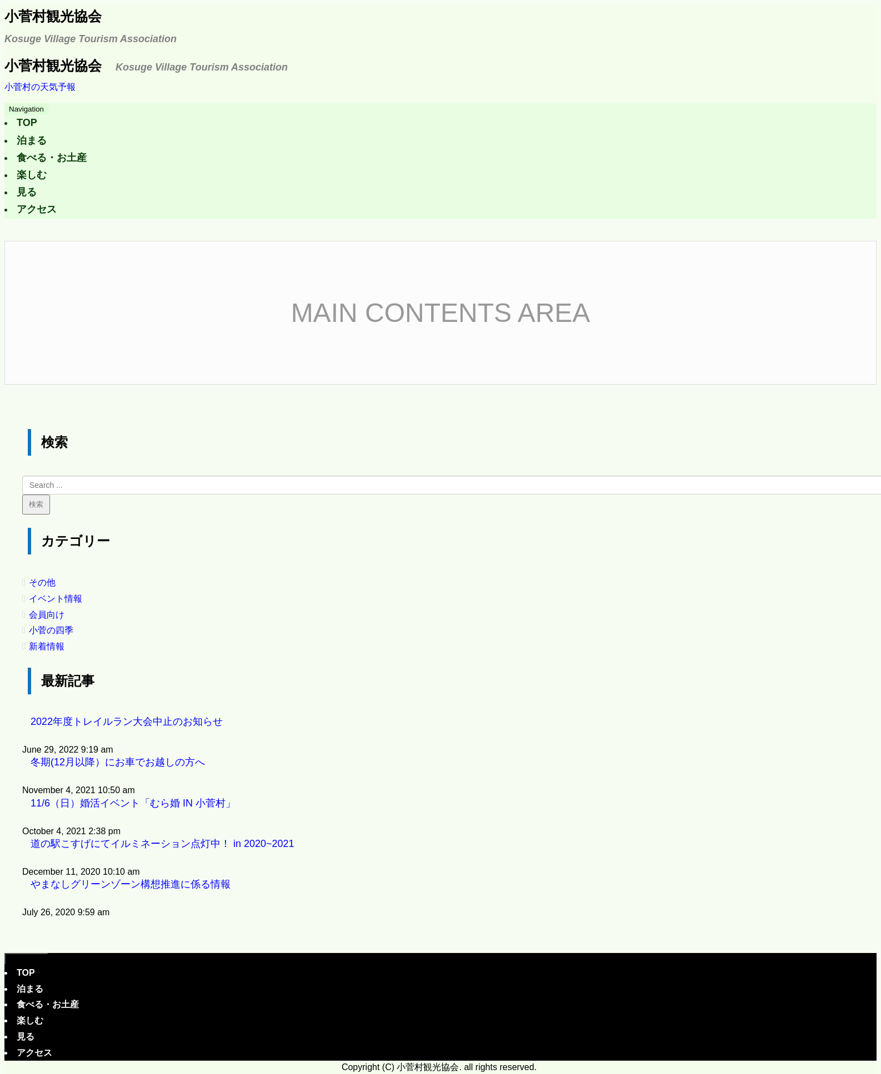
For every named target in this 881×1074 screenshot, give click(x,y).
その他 (42, 582)
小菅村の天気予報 (40, 87)
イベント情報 (55, 598)
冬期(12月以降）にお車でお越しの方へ (118, 762)
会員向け (46, 614)
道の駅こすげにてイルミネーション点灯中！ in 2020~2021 (162, 843)
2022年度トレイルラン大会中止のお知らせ (127, 721)
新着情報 (46, 646)
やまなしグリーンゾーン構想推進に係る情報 (131, 884)
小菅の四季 (51, 630)
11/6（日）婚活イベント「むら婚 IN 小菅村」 (133, 803)
